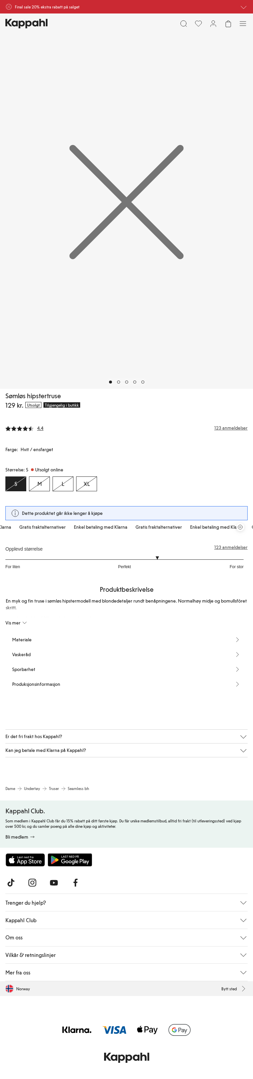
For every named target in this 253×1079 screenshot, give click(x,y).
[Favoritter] (198, 23)
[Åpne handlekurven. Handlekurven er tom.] (228, 23)
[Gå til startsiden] (26, 23)
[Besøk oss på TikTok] (10, 882)
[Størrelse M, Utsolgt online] (39, 483)
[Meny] (242, 23)
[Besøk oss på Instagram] (32, 882)
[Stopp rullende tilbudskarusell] (240, 527)
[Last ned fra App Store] (25, 860)
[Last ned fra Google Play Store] (70, 860)
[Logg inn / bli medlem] (213, 23)
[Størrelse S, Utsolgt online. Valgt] (15, 483)
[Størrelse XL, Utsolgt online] (86, 483)
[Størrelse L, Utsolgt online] (63, 483)
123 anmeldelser (231, 547)
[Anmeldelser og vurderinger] (126, 428)
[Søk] (183, 23)
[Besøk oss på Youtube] (54, 882)
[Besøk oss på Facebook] (75, 882)
